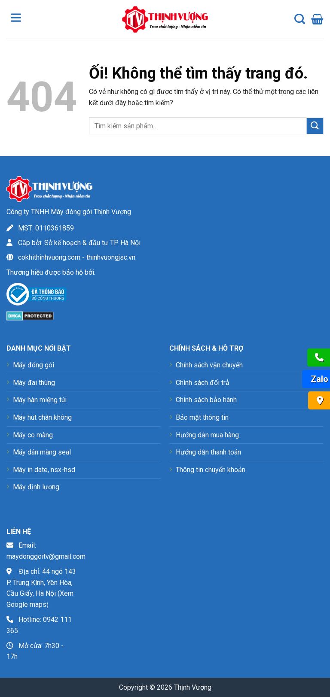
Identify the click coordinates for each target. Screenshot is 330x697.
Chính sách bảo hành (206, 400)
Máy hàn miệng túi (40, 400)
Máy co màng (33, 435)
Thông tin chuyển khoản (210, 470)
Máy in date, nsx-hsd (44, 470)
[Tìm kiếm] (299, 19)
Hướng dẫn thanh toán (208, 452)
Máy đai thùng (34, 383)
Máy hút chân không (42, 417)
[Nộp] (315, 126)
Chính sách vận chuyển (209, 365)
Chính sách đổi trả (202, 383)
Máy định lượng (36, 487)
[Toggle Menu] (17, 19)
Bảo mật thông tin (202, 417)
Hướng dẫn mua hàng (207, 435)
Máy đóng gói (33, 365)
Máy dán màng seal (42, 452)
